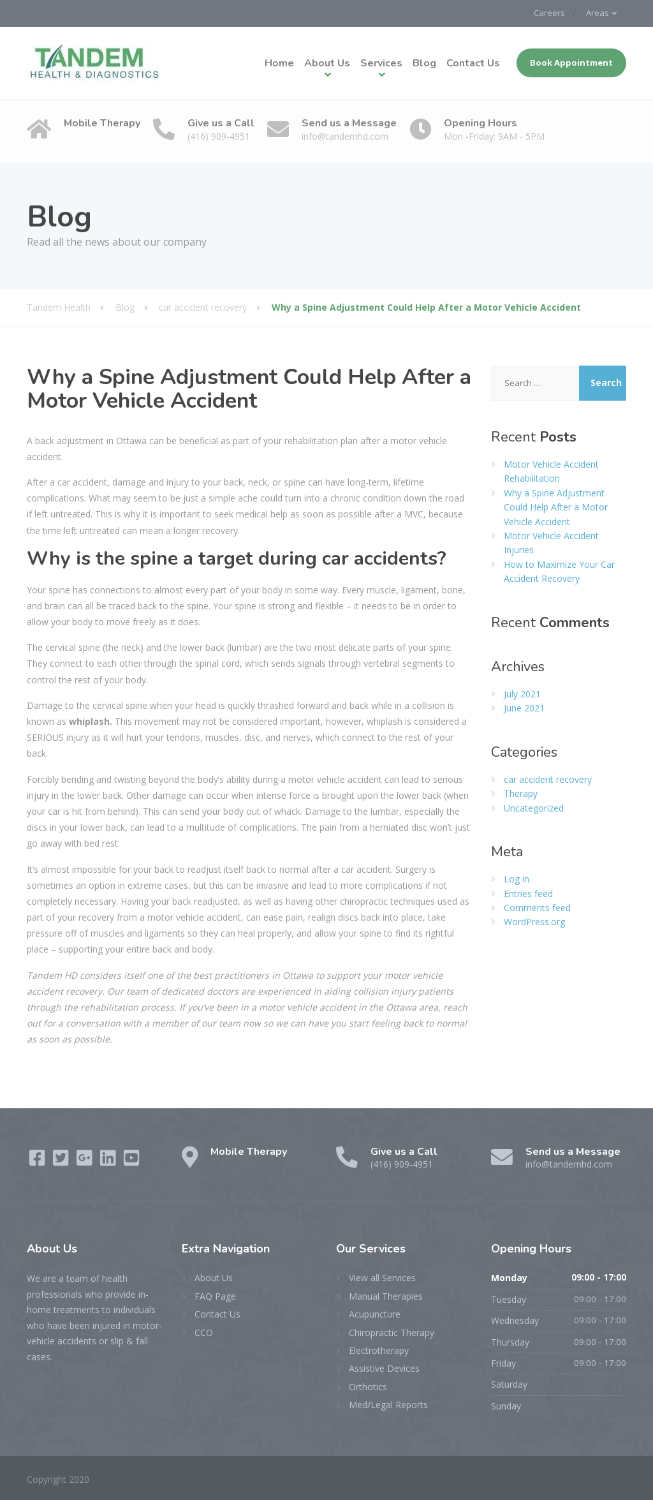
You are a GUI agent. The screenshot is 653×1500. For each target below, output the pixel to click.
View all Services (382, 1277)
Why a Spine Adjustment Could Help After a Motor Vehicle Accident (556, 506)
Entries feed (528, 892)
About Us (327, 63)
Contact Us (473, 63)
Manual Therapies (386, 1295)
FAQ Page (215, 1295)
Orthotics (368, 1385)
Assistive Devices (384, 1368)
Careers (544, 13)
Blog (424, 63)
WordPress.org (534, 921)
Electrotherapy (379, 1350)
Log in (516, 878)
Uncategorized (534, 807)
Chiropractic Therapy (391, 1331)
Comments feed (537, 907)
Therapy (521, 793)
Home (279, 63)
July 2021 (522, 693)
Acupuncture (374, 1313)
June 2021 (524, 707)
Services (381, 63)
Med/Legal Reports (388, 1404)
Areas (596, 13)
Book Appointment (571, 62)
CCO (203, 1331)
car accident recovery (548, 778)
